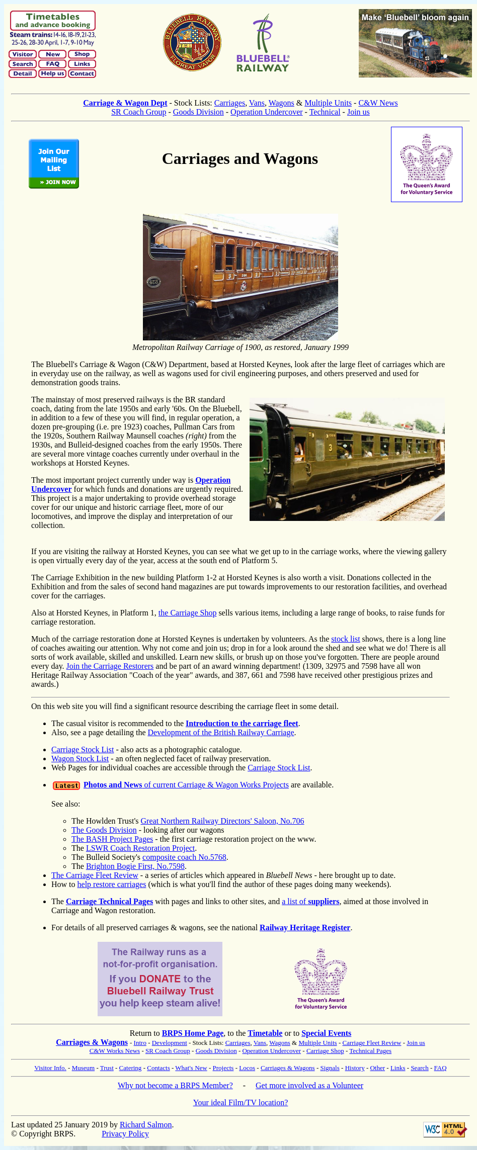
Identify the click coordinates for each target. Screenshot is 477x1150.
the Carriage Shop (187, 612)
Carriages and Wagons (240, 158)
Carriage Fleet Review (371, 1042)
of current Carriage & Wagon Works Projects (186, 784)
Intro (140, 1042)
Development (169, 1042)
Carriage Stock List (82, 749)
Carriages (229, 103)
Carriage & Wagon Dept (125, 103)
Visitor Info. (50, 1068)
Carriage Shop (325, 1050)
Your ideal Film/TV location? (240, 1102)
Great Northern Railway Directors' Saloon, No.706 (222, 821)
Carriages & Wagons (92, 1042)
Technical (325, 112)
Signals (329, 1068)
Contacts (158, 1068)
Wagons (281, 103)
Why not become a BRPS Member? (175, 1085)
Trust (107, 1068)
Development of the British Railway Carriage (221, 732)
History (355, 1068)
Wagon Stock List (80, 758)
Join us (358, 112)
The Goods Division (104, 830)
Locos (247, 1068)
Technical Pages (370, 1050)
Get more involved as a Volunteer (309, 1085)
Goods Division (198, 112)
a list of (310, 901)
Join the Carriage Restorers (110, 666)
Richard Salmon (146, 1124)
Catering (130, 1068)
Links (398, 1068)
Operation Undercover (266, 112)
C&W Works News (115, 1050)
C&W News (378, 103)
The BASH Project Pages (112, 839)
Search (419, 1068)
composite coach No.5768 (184, 857)
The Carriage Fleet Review (94, 875)
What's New (191, 1068)
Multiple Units (328, 103)
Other (377, 1068)
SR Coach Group (138, 112)
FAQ (440, 1068)
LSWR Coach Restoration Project (140, 848)
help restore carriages (111, 884)
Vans (257, 103)
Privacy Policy (125, 1133)
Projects (223, 1068)
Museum (83, 1068)
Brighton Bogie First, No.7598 (135, 866)
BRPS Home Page (193, 1033)
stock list (345, 639)
